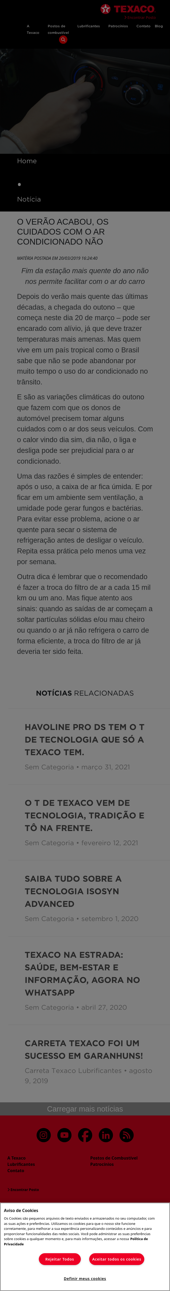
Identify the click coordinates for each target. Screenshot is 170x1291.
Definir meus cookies (85, 1278)
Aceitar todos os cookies (116, 1259)
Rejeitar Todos (59, 1259)
